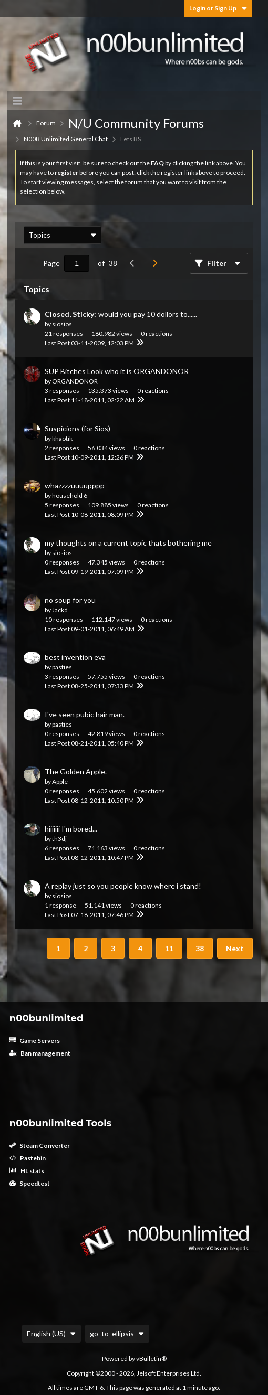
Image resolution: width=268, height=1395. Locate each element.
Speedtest (29, 1183)
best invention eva (75, 657)
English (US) (51, 1333)
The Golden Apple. (76, 771)
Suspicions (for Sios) (77, 428)
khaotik (62, 438)
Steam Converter (39, 1145)
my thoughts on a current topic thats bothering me (128, 542)
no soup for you (70, 599)
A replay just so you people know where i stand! (123, 885)
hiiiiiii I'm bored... (71, 828)
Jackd (60, 610)
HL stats (26, 1171)
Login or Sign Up (218, 8)
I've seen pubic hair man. (85, 714)
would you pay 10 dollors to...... (147, 314)
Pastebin (27, 1158)
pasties (62, 667)
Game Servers (34, 1041)
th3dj (59, 839)
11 (169, 948)
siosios (62, 324)
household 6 (69, 495)
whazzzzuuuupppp (75, 485)
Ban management (39, 1053)
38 (199, 948)
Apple (60, 781)
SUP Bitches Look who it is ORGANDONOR (117, 371)
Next (235, 948)
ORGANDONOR (75, 381)
